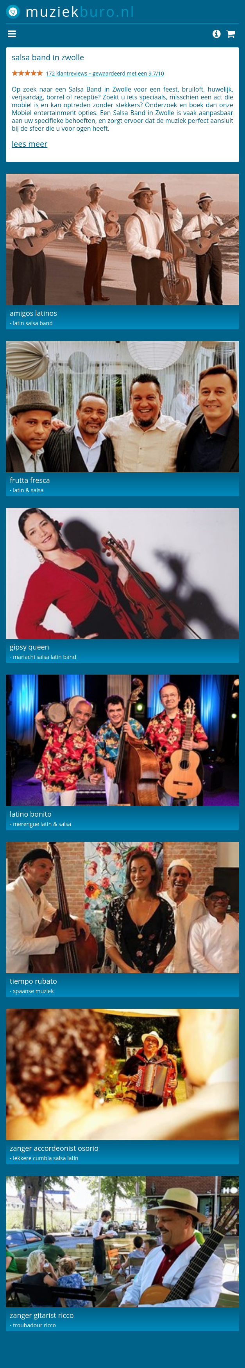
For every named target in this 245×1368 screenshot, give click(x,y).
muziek (80, 11)
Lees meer (29, 144)
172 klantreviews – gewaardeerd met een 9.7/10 (105, 73)
